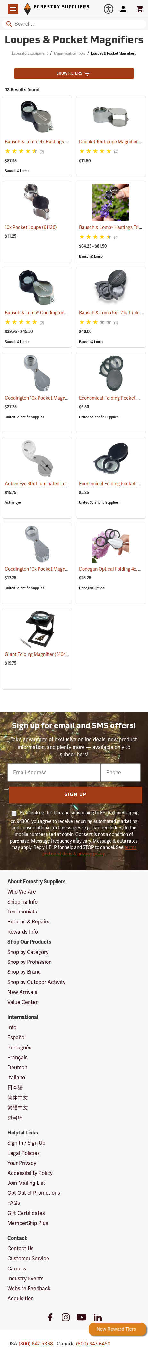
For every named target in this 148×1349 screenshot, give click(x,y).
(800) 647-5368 (36, 1343)
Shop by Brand (24, 972)
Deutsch (17, 1067)
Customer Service (28, 1258)
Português (19, 1047)
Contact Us (20, 1248)
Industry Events (25, 1278)
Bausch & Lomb (17, 171)
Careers (16, 1268)
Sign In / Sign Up (26, 1143)
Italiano (16, 1077)
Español (16, 1037)
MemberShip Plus (27, 1223)
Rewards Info (22, 932)
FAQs (13, 1203)
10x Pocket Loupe (31, 227)
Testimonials (22, 911)
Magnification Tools (69, 53)
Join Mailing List (26, 1183)
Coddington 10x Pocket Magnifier (47, 398)
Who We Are (21, 891)
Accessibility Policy (30, 1173)
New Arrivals (22, 992)
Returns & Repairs (28, 921)
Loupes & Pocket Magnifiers (113, 53)
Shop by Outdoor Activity (36, 982)
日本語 (15, 1087)
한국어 (15, 1117)
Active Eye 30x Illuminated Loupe (46, 484)
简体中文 (17, 1097)
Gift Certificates (26, 1213)
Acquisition (20, 1298)
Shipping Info (22, 901)
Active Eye (13, 502)
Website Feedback (29, 1288)
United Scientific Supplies (24, 417)
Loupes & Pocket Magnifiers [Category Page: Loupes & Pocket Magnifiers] (74, 41)
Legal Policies (23, 1153)
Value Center (22, 1002)
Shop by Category (27, 952)
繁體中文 (17, 1107)
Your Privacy (21, 1163)
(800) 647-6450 (93, 1343)
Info (11, 1027)
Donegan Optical (92, 588)
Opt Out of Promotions (33, 1193)
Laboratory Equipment (30, 53)
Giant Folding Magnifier (37, 654)
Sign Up (76, 795)
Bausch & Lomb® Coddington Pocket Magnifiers (62, 313)
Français (17, 1057)
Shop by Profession (29, 962)
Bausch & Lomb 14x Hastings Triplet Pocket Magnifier (68, 142)
